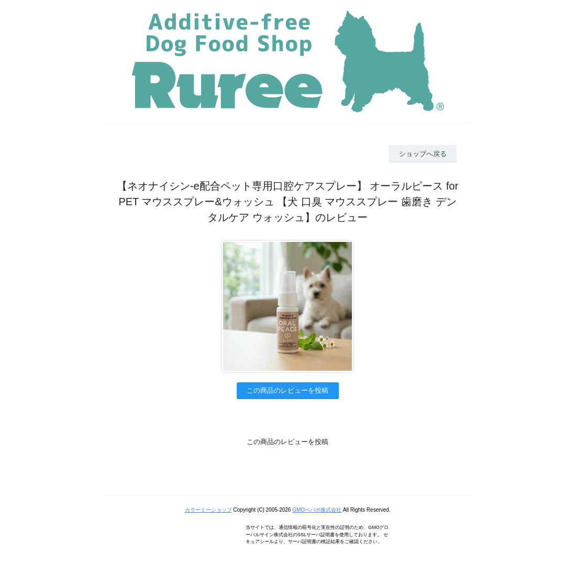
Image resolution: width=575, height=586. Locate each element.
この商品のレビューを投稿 (287, 390)
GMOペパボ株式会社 (316, 510)
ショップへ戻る (423, 154)
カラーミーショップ (208, 510)
